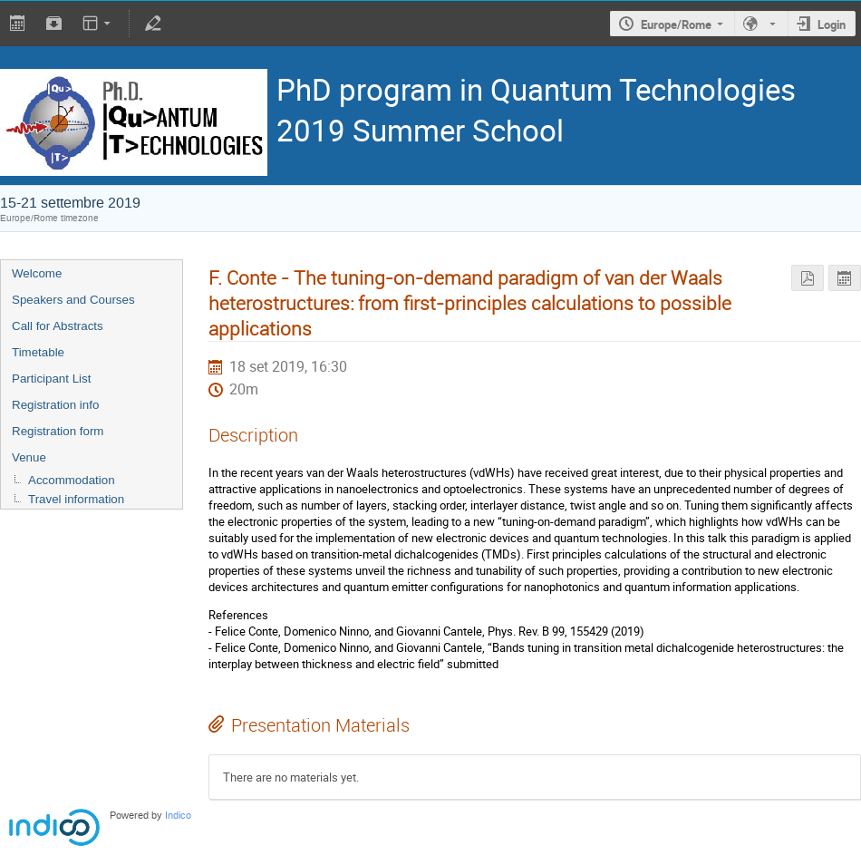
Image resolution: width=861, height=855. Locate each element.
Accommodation (71, 480)
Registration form (57, 431)
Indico (178, 815)
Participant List (51, 378)
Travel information (76, 499)
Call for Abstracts (57, 326)
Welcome (37, 273)
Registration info (55, 405)
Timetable (38, 352)
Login (831, 24)
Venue (29, 457)
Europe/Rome (676, 24)
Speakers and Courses (73, 299)
